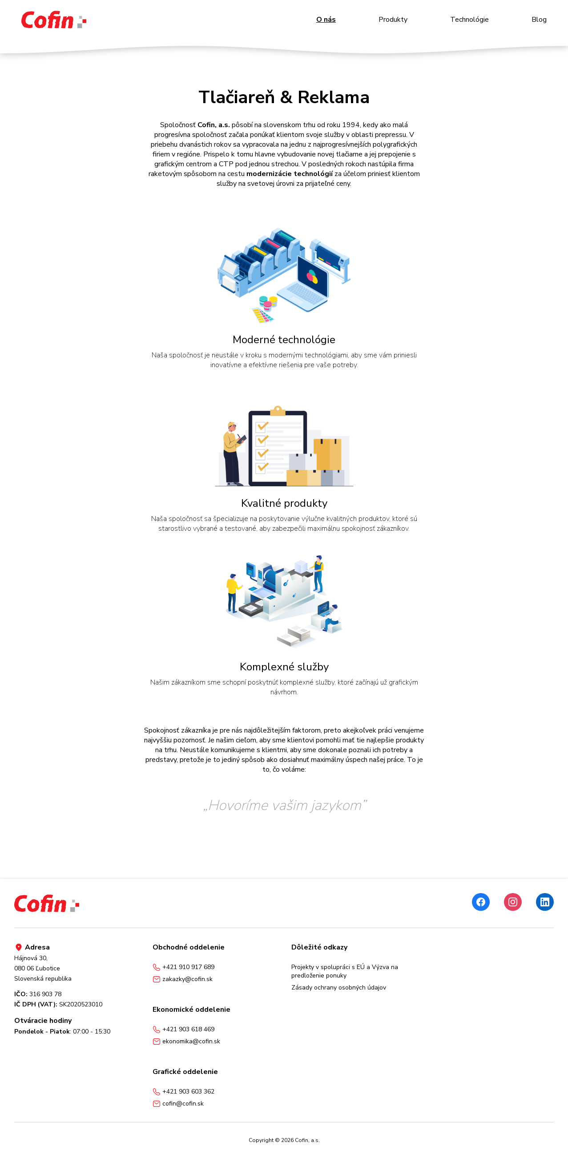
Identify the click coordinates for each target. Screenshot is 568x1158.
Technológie (469, 19)
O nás (326, 19)
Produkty (393, 19)
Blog (539, 19)
